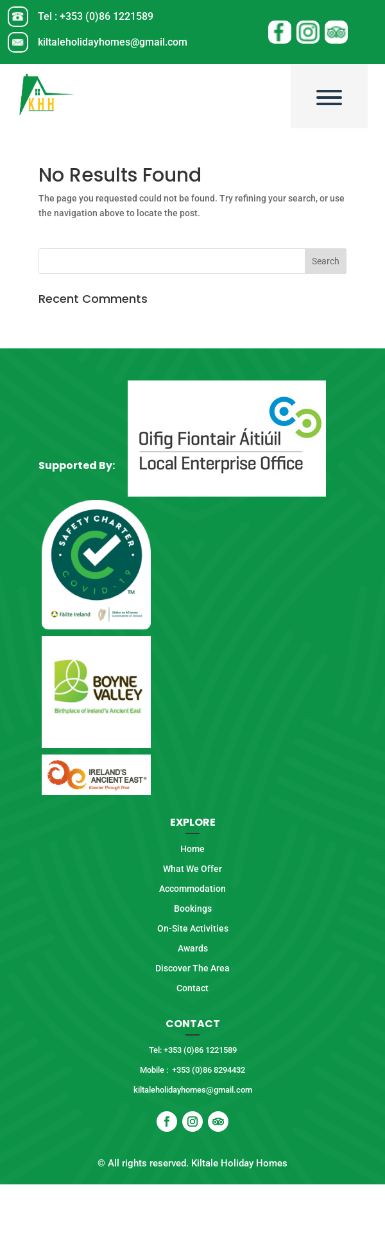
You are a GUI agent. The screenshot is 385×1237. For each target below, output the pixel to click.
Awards (193, 948)
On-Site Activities (192, 928)
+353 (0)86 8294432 (208, 1070)
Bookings (193, 908)
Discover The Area (192, 968)
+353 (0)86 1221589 (106, 16)
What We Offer (192, 869)
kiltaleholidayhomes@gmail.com (112, 42)
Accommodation (192, 888)
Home (192, 849)
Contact (192, 988)
